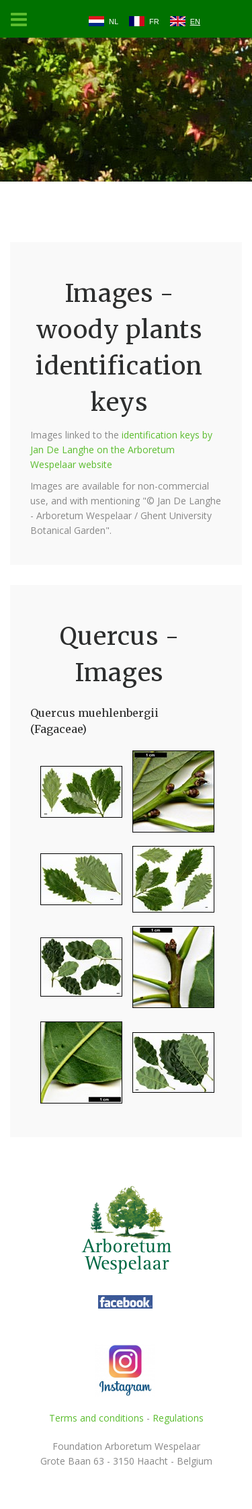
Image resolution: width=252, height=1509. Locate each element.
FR (154, 21)
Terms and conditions (96, 1417)
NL (113, 21)
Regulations (178, 1417)
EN (195, 21)
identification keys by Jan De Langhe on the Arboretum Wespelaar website (121, 449)
